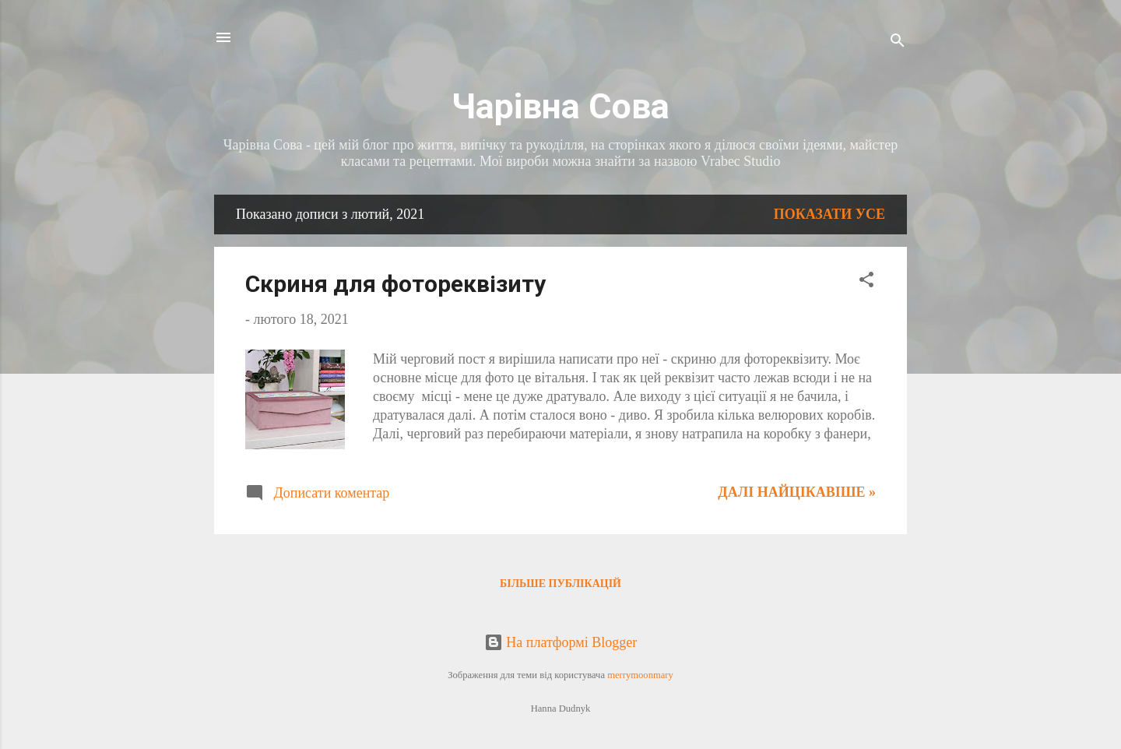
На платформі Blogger (560, 642)
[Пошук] (897, 42)
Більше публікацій (560, 583)
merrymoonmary (640, 675)
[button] (866, 282)
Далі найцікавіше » (797, 492)
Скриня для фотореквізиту (395, 283)
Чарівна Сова (560, 106)
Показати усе (829, 214)
